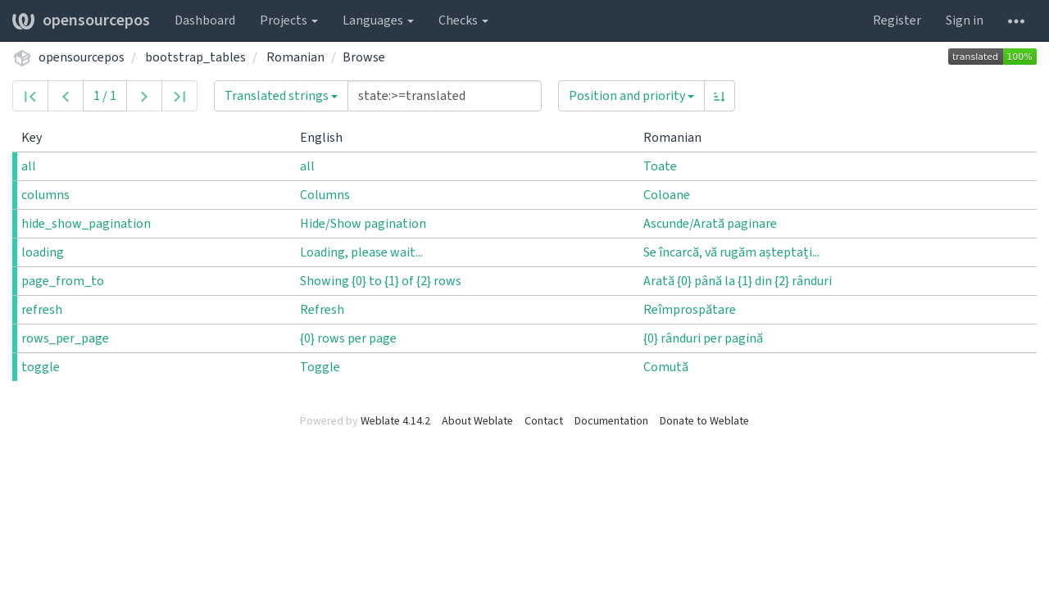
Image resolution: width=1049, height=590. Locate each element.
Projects (289, 20)
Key (38, 138)
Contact (543, 421)
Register (897, 20)
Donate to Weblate (704, 421)
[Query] (444, 95)
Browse (364, 57)
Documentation (611, 421)
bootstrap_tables (195, 57)
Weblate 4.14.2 (395, 421)
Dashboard (205, 20)
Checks (463, 20)
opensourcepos (81, 20)
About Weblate (477, 421)
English (328, 138)
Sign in (964, 20)
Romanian (295, 57)
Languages (378, 20)
